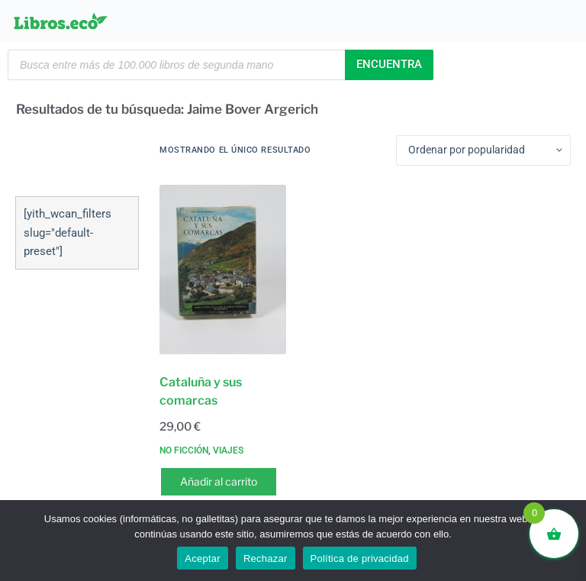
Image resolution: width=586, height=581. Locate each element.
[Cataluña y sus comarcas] (222, 269)
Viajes (228, 450)
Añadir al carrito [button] (218, 481)
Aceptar (203, 558)
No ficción (183, 450)
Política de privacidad (360, 558)
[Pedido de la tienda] (483, 150)
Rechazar (265, 558)
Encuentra (389, 64)
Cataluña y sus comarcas (200, 391)
